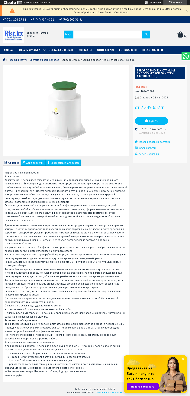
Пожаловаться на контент (109, 392)
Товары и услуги (29, 50)
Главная (8, 50)
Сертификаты (128, 50)
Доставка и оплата (61, 50)
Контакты (85, 50)
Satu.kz (111, 389)
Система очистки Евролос (44, 59)
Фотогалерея (105, 50)
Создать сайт (31, 2)
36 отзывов (156, 2)
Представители (152, 50)
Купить (153, 121)
